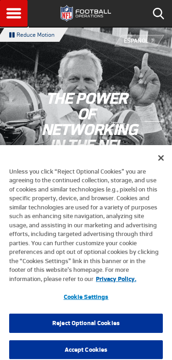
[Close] (161, 162)
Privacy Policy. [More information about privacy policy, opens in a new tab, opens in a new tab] (116, 282)
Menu (14, 13)
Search (158, 13)
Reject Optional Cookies (86, 327)
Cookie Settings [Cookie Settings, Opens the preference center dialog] (86, 301)
